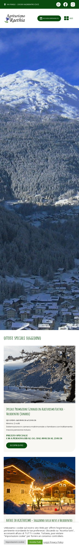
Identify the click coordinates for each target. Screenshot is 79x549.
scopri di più (16, 445)
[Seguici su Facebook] (65, 4)
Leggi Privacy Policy (53, 542)
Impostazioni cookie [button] (15, 542)
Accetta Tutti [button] (35, 542)
